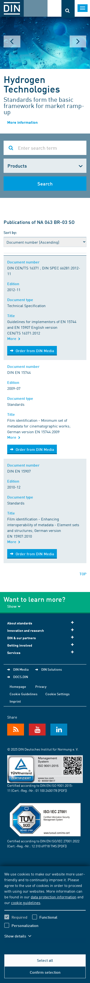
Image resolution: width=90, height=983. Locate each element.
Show (14, 606)
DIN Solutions (51, 669)
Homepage (18, 686)
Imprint (15, 701)
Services (42, 652)
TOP (82, 573)
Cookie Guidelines (23, 694)
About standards (42, 623)
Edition (14, 283)
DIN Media (21, 669)
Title (12, 315)
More (13, 338)
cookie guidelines (25, 902)
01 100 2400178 (46, 790)
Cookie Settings (57, 694)
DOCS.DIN (20, 676)
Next (78, 41)
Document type (21, 299)
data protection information (53, 896)
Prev (12, 41)
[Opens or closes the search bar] (68, 9)
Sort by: (10, 232)
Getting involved (42, 645)
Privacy (41, 686)
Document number (24, 262)
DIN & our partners (42, 637)
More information (22, 122)
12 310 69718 (40, 846)
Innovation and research (42, 630)
